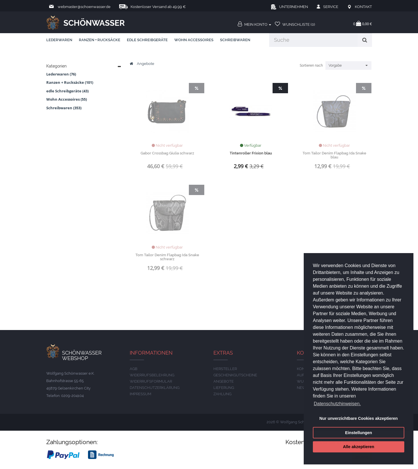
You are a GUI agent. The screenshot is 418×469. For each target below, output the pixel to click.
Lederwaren (59, 40)
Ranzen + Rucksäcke (99, 40)
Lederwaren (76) (61, 74)
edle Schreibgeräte (147, 40)
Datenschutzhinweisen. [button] (337, 403)
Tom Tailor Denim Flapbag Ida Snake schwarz (167, 257)
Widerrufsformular (151, 381)
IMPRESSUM (140, 394)
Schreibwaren (235, 40)
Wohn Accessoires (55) (66, 99)
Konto (303, 369)
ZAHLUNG (222, 394)
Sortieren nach (311, 65)
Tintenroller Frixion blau (251, 153)
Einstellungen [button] (358, 432)
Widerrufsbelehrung (152, 375)
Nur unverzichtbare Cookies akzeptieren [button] (358, 418)
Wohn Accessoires (193, 40)
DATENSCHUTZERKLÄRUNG (154, 387)
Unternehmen (293, 7)
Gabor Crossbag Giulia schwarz (167, 153)
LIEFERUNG (223, 387)
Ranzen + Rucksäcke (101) (69, 82)
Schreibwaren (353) (63, 107)
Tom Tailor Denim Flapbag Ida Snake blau (334, 155)
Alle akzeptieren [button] (358, 446)
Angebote (145, 63)
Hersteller (225, 369)
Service (330, 7)
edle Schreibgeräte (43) (67, 91)
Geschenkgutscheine (235, 375)
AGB (133, 369)
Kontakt (363, 7)
